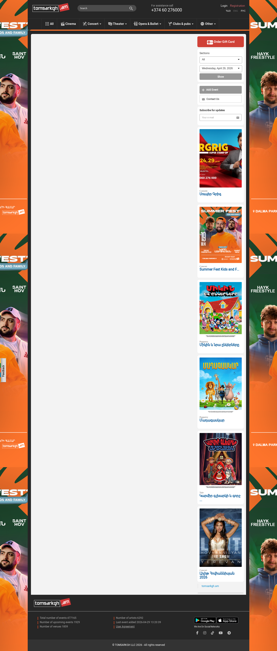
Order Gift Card (221, 42)
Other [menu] (210, 24)
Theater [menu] (120, 24)
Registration (237, 6)
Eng (235, 11)
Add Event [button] (210, 89)
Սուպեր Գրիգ (210, 194)
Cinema (70, 24)
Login (224, 6)
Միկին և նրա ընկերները (219, 345)
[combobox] (221, 59)
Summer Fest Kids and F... (219, 269)
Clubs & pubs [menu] (183, 24)
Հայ (228, 11)
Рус (243, 11)
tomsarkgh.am (210, 586)
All (52, 24)
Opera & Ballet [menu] (149, 24)
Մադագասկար (212, 420)
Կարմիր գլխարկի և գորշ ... (220, 498)
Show (220, 76)
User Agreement (125, 626)
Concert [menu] (94, 24)
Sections (204, 53)
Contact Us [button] (210, 99)
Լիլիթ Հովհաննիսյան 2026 (217, 575)
